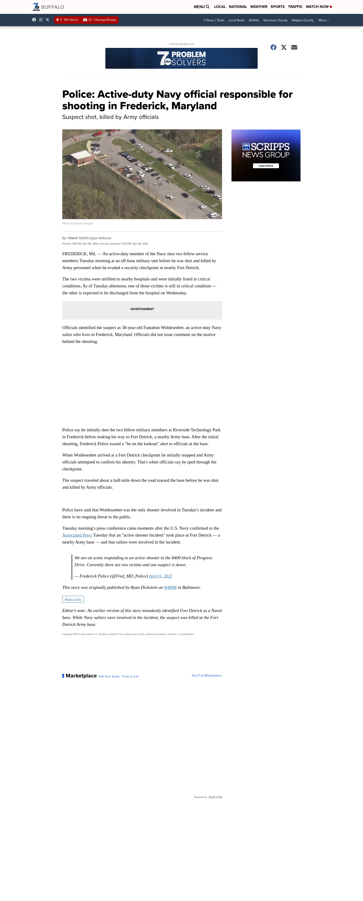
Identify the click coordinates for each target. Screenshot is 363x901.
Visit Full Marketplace (207, 675)
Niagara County (303, 20)
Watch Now (319, 6)
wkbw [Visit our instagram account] (42, 20)
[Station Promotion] (181, 58)
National (238, 6)
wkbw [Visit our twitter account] (49, 20)
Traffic (295, 6)
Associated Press (77, 535)
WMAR (170, 587)
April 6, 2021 (160, 576)
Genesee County (275, 20)
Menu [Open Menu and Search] (202, 7)
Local (220, 6)
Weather (258, 6)
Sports (278, 6)
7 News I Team (214, 20)
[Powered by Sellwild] (215, 797)
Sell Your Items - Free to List (119, 676)
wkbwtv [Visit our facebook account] (35, 20)
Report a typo (73, 599)
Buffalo (254, 20)
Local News (236, 20)
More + (324, 20)
